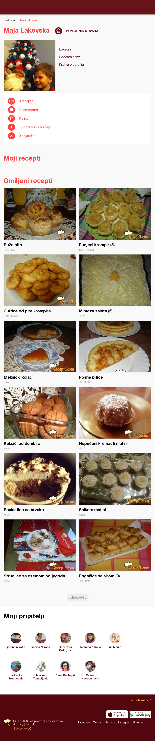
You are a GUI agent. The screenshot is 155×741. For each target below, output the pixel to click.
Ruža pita (40, 219)
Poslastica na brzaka (40, 484)
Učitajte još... (78, 597)
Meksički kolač (40, 352)
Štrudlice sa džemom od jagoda (40, 550)
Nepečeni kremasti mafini (115, 418)
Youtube (110, 722)
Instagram (124, 722)
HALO (27, 728)
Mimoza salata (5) (115, 285)
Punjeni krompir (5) (115, 219)
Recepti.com (77, 7)
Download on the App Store (117, 714)
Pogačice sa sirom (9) (115, 550)
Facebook (84, 722)
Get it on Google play (140, 714)
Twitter (97, 722)
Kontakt (30, 724)
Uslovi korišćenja (53, 721)
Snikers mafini (115, 484)
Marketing (18, 724)
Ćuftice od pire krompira (40, 285)
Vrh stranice (139, 700)
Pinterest (138, 722)
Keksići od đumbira (40, 418)
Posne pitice (115, 352)
